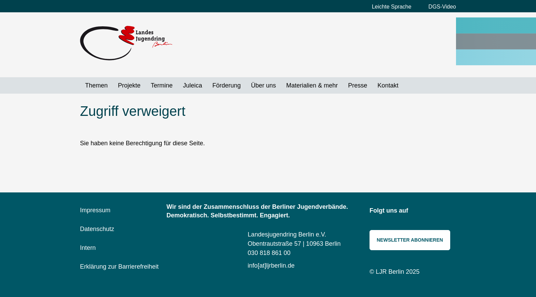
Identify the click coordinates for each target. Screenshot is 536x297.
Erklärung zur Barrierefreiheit (119, 266)
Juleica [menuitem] (192, 85)
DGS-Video (442, 7)
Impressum (95, 210)
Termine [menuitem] (162, 85)
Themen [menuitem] (96, 85)
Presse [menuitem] (357, 85)
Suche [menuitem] (408, 85)
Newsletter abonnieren (410, 240)
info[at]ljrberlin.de (271, 265)
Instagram (418, 211)
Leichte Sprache (392, 7)
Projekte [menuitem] (129, 85)
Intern (88, 247)
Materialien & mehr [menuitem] (312, 85)
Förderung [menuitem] (226, 85)
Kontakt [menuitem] (387, 85)
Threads (449, 211)
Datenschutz (97, 229)
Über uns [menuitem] (263, 85)
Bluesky (434, 211)
